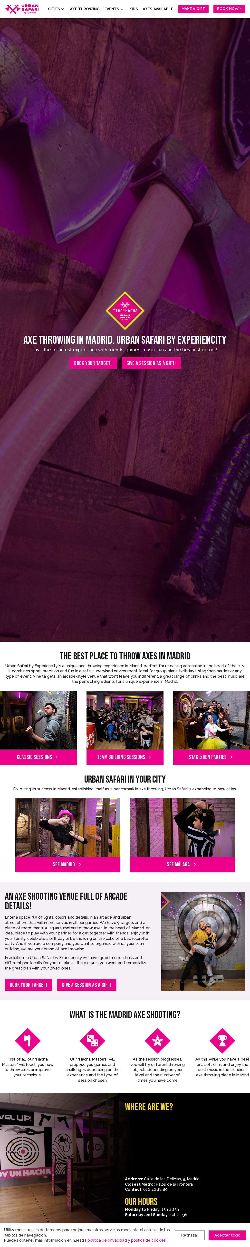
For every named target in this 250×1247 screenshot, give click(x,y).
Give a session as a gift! (151, 363)
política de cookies (148, 1240)
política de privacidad (107, 1240)
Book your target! (93, 363)
